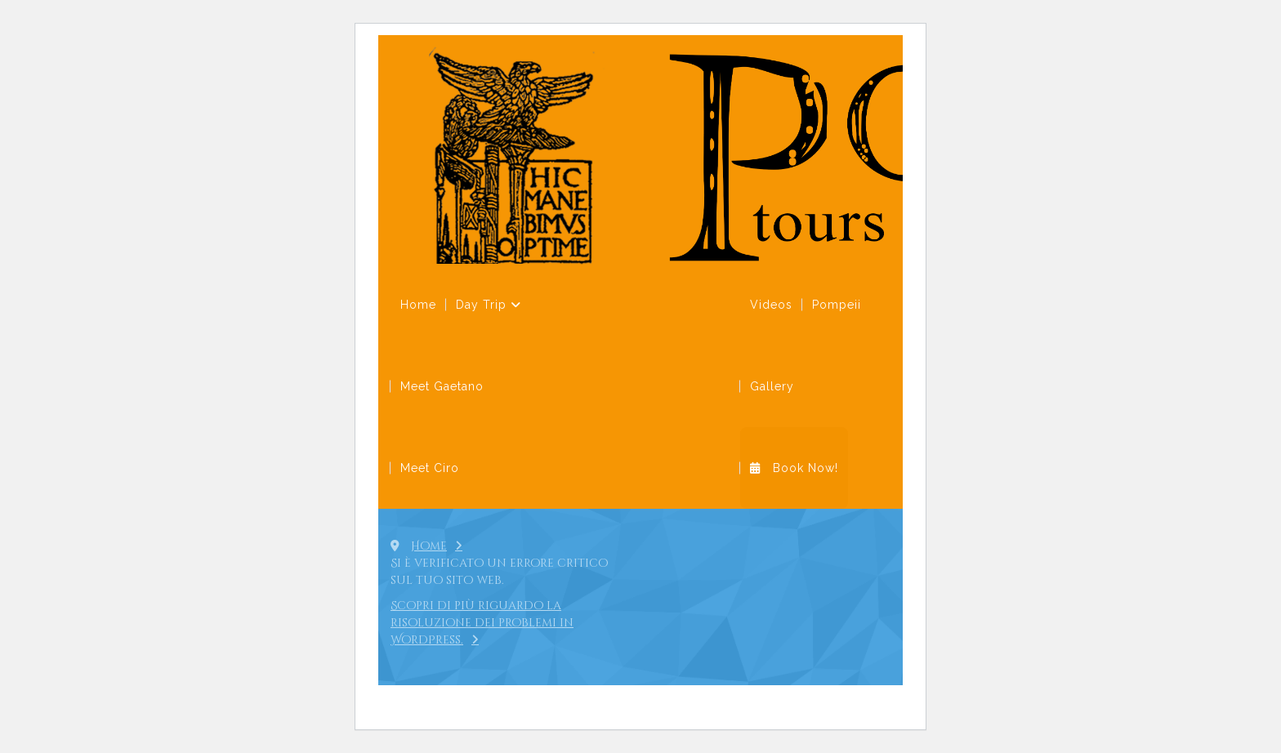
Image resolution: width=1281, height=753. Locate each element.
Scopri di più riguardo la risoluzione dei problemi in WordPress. (482, 623)
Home (429, 546)
